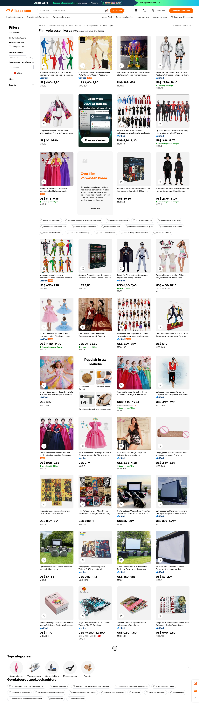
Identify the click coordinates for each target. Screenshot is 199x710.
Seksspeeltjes (92, 25)
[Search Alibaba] (71, 10)
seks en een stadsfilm (106, 233)
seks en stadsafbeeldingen (79, 233)
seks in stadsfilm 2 (162, 233)
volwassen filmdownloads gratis (139, 227)
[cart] (145, 11)
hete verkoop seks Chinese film (134, 233)
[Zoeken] (117, 10)
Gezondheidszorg (56, 25)
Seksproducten (75, 25)
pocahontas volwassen (19, 692)
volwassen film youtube (117, 220)
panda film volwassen (50, 220)
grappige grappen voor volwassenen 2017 (26, 686)
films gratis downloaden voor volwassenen (83, 220)
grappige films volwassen (112, 692)
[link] (195, 683)
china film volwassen (155, 692)
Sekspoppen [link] (108, 25)
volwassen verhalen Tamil (169, 220)
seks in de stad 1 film (110, 227)
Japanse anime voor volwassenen (49, 692)
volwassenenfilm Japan (163, 686)
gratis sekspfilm (55, 699)
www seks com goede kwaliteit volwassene (91, 686)
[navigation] (21, 337)
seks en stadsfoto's (59, 686)
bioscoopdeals (177, 692)
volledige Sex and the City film (83, 692)
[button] (106, 10)
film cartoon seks (76, 699)
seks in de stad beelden (51, 233)
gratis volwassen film (142, 220)
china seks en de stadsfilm (170, 227)
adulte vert (135, 692)
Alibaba (42, 25)
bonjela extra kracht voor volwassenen (25, 699)
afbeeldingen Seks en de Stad (53, 227)
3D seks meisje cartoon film (84, 227)
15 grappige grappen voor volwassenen (131, 686)
